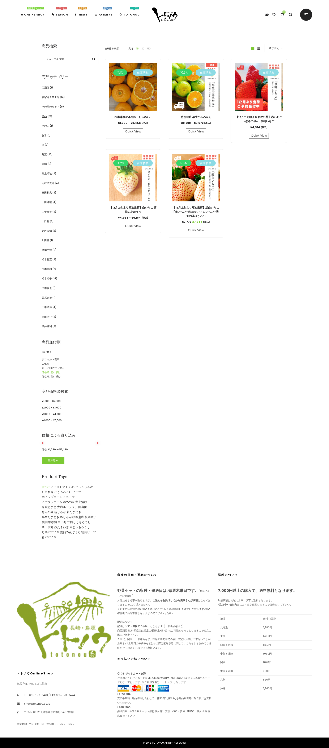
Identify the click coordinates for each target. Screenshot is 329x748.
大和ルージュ (66, 507)
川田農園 (81, 507)
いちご (73, 487)
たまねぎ (48, 492)
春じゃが (66, 517)
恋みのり (48, 512)
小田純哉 (47, 202)
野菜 (44, 154)
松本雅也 (47, 288)
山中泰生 (47, 212)
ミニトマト (70, 497)
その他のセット (50, 106)
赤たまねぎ (61, 527)
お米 (44, 135)
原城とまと (49, 507)
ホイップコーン (52, 497)
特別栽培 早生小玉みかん (196, 117)
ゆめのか (69, 502)
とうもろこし (63, 492)
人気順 (45, 364)
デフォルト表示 (50, 359)
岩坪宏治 (47, 231)
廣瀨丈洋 (47, 250)
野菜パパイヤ (50, 532)
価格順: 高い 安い (51, 376)
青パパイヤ (49, 537)
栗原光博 (47, 297)
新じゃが (60, 512)
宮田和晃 (47, 192)
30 (143, 48)
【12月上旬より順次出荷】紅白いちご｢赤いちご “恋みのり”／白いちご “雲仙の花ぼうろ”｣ (196, 212)
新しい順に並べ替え (53, 368)
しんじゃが (85, 487)
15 (137, 48)
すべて (46, 487)
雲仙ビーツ (88, 532)
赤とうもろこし (79, 527)
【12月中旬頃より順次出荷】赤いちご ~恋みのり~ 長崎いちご (259, 119)
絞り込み (53, 460)
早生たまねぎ (50, 517)
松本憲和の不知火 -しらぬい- (133, 117)
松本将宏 (47, 259)
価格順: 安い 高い (51, 372)
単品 (44, 116)
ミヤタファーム (52, 502)
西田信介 (47, 317)
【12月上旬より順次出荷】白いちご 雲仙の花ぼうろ (133, 210)
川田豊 (45, 240)
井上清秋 (47, 173)
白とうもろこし (80, 522)
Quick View (133, 131)
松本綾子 (47, 278)
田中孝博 (47, 307)
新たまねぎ (74, 512)
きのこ (45, 125)
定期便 (45, 87)
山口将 (45, 221)
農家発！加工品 (50, 97)
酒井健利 (47, 326)
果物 (44, 164)
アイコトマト (59, 487)
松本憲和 (47, 269)
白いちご (63, 522)
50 (149, 48)
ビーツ (76, 492)
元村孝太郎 (48, 183)
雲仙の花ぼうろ (70, 532)
